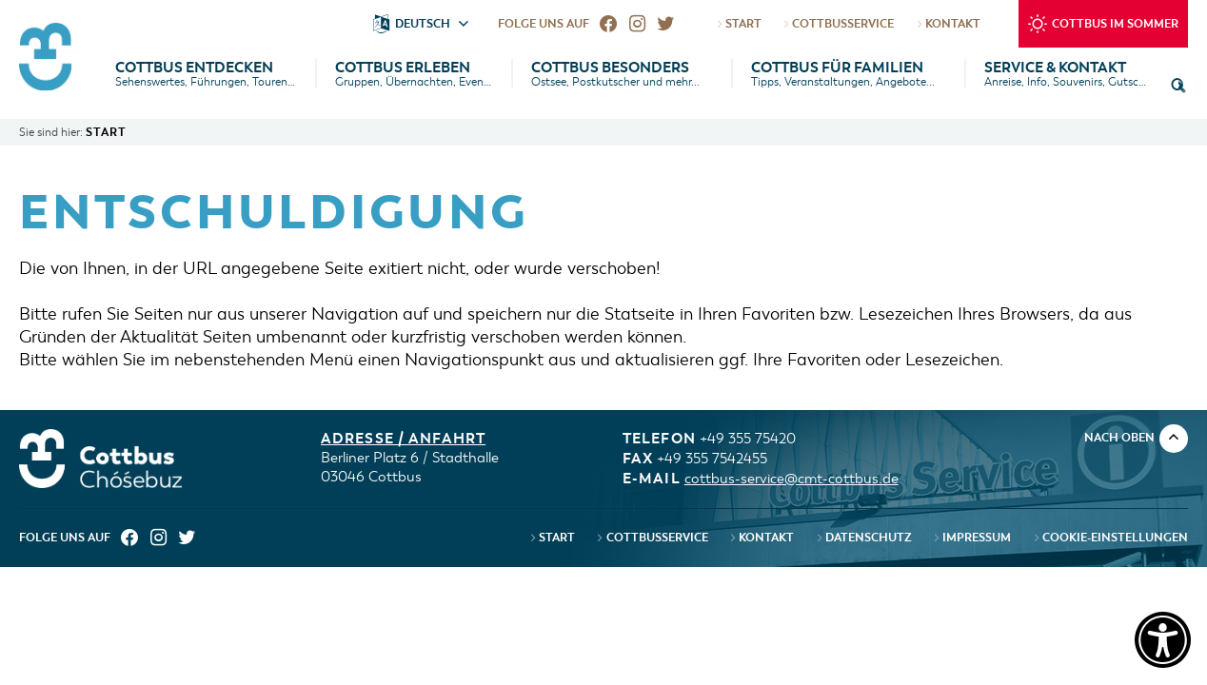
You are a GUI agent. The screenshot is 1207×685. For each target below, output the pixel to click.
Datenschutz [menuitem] (862, 537)
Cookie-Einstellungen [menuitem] (1109, 537)
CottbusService (838, 23)
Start (737, 23)
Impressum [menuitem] (971, 537)
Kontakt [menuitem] (761, 537)
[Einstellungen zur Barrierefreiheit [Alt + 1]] (1156, 634)
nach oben (1136, 437)
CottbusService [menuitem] (651, 537)
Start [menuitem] (550, 537)
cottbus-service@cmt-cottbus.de (791, 478)
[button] (1178, 86)
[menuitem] (608, 24)
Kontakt (946, 23)
